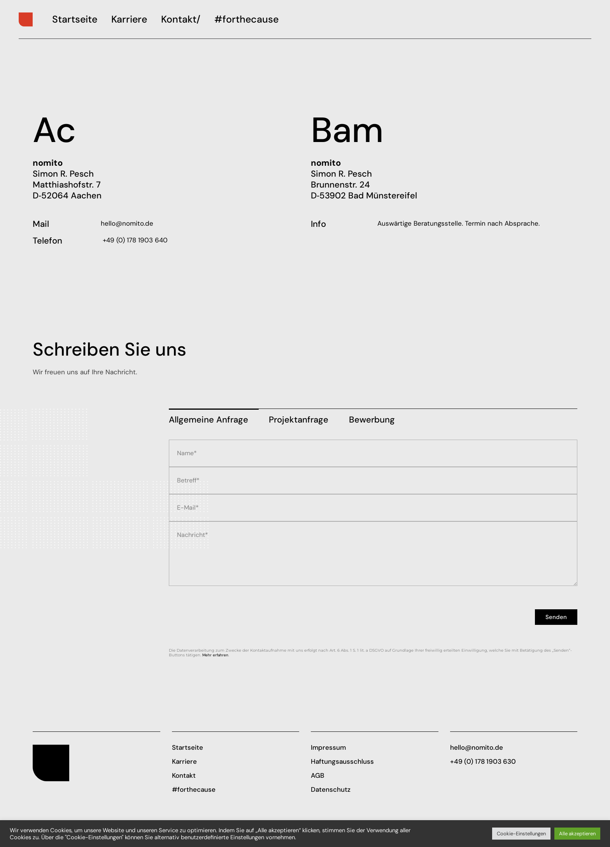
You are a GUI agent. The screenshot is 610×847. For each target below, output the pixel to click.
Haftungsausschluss (342, 761)
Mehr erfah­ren (215, 655)
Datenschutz (331, 789)
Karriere (184, 761)
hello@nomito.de (127, 223)
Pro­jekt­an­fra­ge (298, 419)
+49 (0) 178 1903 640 (134, 240)
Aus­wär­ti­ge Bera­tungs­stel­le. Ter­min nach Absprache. (458, 223)
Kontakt (184, 775)
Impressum (328, 747)
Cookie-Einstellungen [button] (521, 833)
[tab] (214, 417)
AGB (317, 775)
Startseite (187, 747)
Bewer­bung (372, 419)
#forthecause (194, 789)
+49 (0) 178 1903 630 (483, 761)
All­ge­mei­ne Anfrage (208, 419)
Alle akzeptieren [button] (577, 833)
